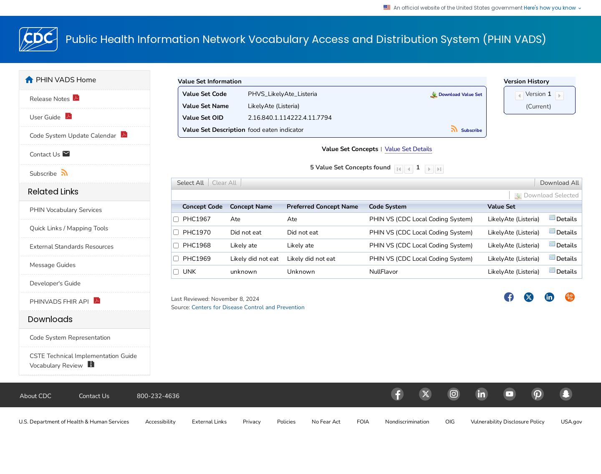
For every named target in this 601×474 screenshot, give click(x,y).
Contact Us (50, 155)
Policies (286, 422)
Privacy (252, 422)
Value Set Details (408, 149)
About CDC (35, 396)
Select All (190, 183)
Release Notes (55, 99)
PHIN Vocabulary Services (66, 210)
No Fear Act (326, 422)
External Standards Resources (72, 246)
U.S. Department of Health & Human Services (74, 422)
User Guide (51, 117)
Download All (559, 183)
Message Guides (53, 265)
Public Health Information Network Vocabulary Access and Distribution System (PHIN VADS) (306, 39)
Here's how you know (553, 8)
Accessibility (160, 422)
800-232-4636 (158, 396)
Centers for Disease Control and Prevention (248, 307)
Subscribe (466, 130)
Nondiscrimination (407, 422)
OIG (450, 422)
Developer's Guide (55, 283)
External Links (209, 422)
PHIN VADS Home (66, 80)
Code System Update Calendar (79, 136)
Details (566, 219)
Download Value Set (456, 94)
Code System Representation (70, 337)
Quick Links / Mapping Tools (69, 228)
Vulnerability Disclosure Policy (508, 422)
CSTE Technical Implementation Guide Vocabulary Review (83, 361)
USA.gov (571, 422)
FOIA (363, 422)
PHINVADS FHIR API (65, 302)
